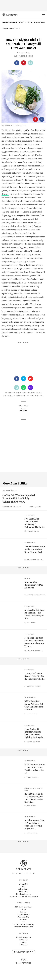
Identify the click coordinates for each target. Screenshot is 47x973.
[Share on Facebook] (16, 62)
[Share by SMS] (30, 387)
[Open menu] (43, 14)
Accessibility (23, 917)
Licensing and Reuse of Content (23, 896)
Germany (23, 940)
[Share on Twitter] (23, 378)
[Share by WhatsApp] (23, 387)
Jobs (24, 887)
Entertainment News (22, 396)
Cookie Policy (23, 914)
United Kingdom (23, 937)
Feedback (23, 892)
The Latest (38, 396)
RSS (23, 922)
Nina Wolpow (23, 53)
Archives (23, 919)
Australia (23, 945)
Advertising (23, 889)
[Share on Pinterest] (23, 62)
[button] (23, 62)
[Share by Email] (30, 62)
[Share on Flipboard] (30, 378)
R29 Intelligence (23, 894)
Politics (7, 396)
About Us (23, 884)
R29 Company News (23, 907)
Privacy (23, 912)
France (23, 942)
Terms (23, 910)
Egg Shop (24, 247)
